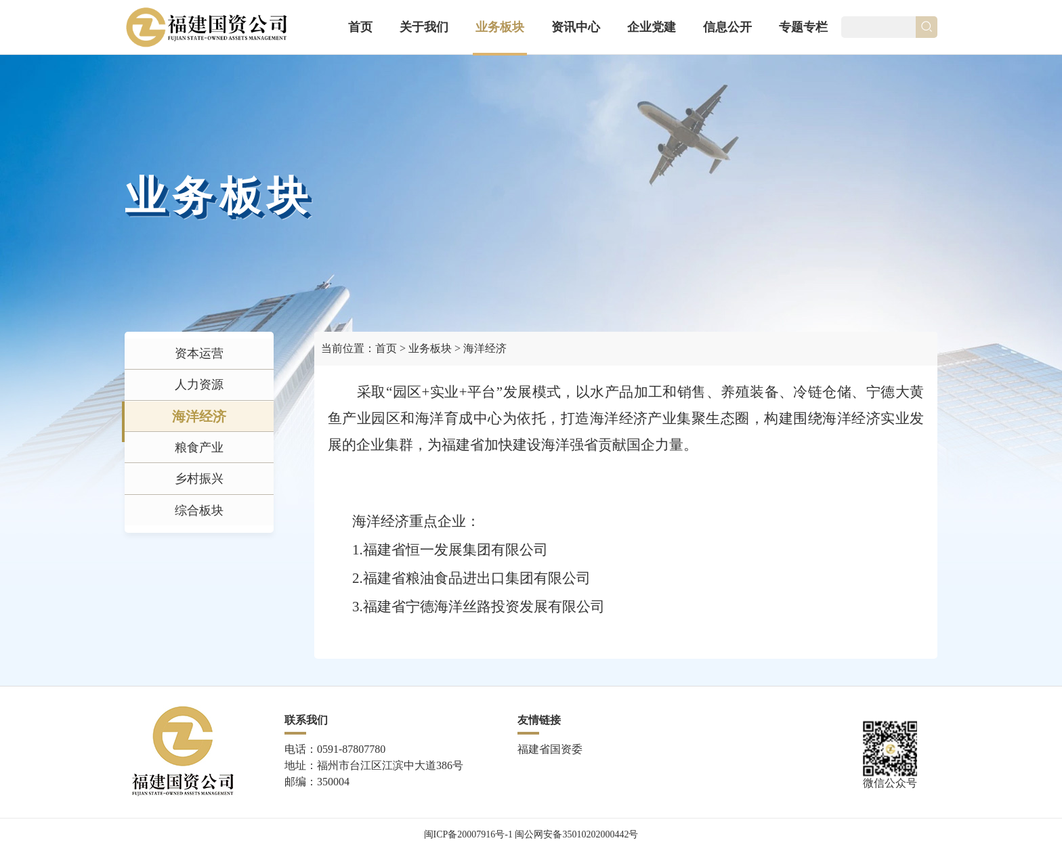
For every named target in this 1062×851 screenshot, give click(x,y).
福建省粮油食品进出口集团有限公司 (477, 578)
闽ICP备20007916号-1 (468, 834)
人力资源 (199, 401)
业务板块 (499, 27)
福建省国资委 (549, 749)
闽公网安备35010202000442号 (576, 834)
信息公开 (727, 27)
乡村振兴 (199, 526)
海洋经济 (199, 442)
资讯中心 (575, 27)
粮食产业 (199, 485)
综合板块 (199, 568)
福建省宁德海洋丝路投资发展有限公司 (484, 606)
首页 (360, 27)
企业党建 (651, 27)
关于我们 (424, 27)
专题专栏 (803, 27)
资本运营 (199, 359)
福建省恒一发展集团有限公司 (455, 550)
